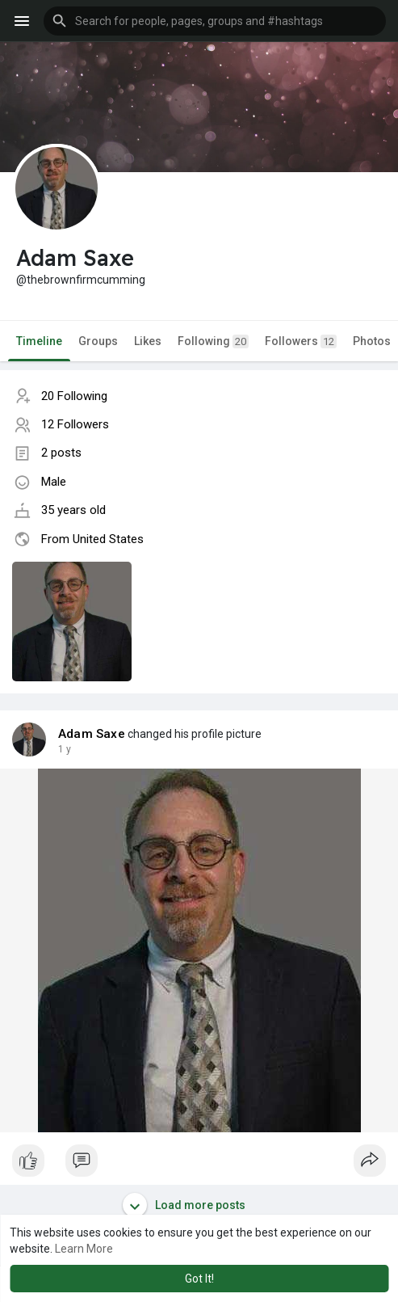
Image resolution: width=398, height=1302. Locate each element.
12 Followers (75, 424)
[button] (215, 21)
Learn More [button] (84, 1248)
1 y (64, 749)
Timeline (39, 341)
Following (213, 341)
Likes (147, 341)
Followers (301, 341)
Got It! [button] (199, 1278)
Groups (98, 341)
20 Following (74, 396)
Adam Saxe (91, 734)
